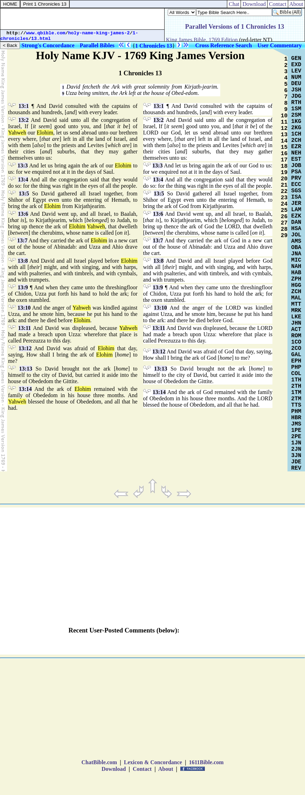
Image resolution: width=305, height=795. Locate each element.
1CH (296, 134)
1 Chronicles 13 (153, 46)
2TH (296, 386)
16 (284, 154)
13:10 (24, 308)
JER (296, 203)
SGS (296, 191)
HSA (296, 229)
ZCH (296, 292)
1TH (296, 380)
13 (284, 135)
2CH (296, 140)
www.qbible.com (45, 33)
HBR (296, 418)
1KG (296, 121)
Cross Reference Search (223, 45)
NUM (296, 77)
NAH (296, 266)
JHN (296, 323)
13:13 (25, 369)
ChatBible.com (99, 762)
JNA (296, 254)
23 (284, 198)
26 (284, 217)
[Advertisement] (82, 18)
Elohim (45, 133)
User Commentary (279, 45)
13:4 (23, 179)
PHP (296, 367)
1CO (296, 342)
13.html (41, 38)
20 (284, 179)
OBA (296, 247)
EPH (296, 361)
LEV (296, 71)
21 (284, 185)
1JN (296, 443)
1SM (296, 109)
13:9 (23, 287)
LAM (296, 210)
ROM (296, 336)
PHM (296, 411)
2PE (296, 437)
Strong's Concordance (47, 45)
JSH (296, 90)
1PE (296, 430)
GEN (296, 58)
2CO (296, 348)
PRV (296, 178)
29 (284, 236)
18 (284, 166)
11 (284, 122)
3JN (296, 455)
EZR (296, 147)
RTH (296, 102)
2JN (296, 449)
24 (284, 204)
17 (284, 160)
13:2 (23, 120)
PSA (296, 172)
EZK (296, 216)
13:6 (23, 214)
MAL (296, 298)
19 (284, 173)
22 (284, 191)
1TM (296, 392)
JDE (296, 462)
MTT (296, 304)
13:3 (23, 165)
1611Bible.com (206, 762)
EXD (296, 65)
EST (296, 159)
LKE (296, 317)
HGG (296, 285)
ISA (296, 197)
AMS (296, 241)
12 (284, 128)
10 (284, 116)
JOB (296, 166)
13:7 (22, 240)
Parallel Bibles (97, 45)
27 (284, 223)
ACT (296, 329)
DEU (296, 84)
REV (296, 468)
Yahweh (17, 133)
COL (296, 374)
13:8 (23, 261)
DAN (296, 222)
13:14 (25, 389)
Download (254, 4)
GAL (296, 355)
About (296, 4)
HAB (296, 273)
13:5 (24, 193)
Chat (234, 4)
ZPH (296, 279)
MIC (296, 260)
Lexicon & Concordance (153, 762)
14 (284, 141)
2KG (296, 128)
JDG (296, 96)
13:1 (24, 106)
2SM (296, 115)
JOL (296, 235)
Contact (278, 4)
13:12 (25, 348)
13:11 (24, 328)
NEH (296, 153)
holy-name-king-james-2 (99, 33)
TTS (296, 405)
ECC (296, 184)
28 (284, 229)
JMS (296, 424)
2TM (296, 399)
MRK (296, 310)
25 (284, 210)
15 (284, 147)
